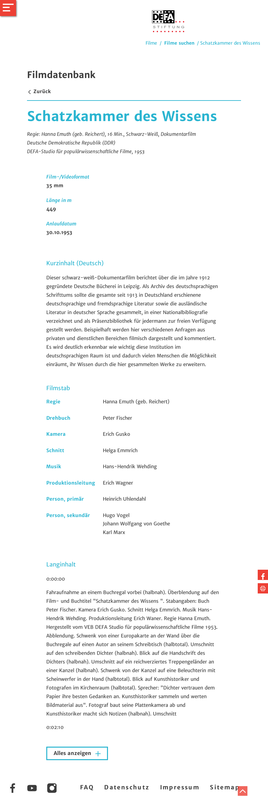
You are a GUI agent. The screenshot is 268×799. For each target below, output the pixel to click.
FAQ (87, 787)
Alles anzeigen (73, 753)
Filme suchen (179, 43)
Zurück (39, 91)
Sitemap (225, 787)
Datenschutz (126, 787)
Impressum (180, 787)
